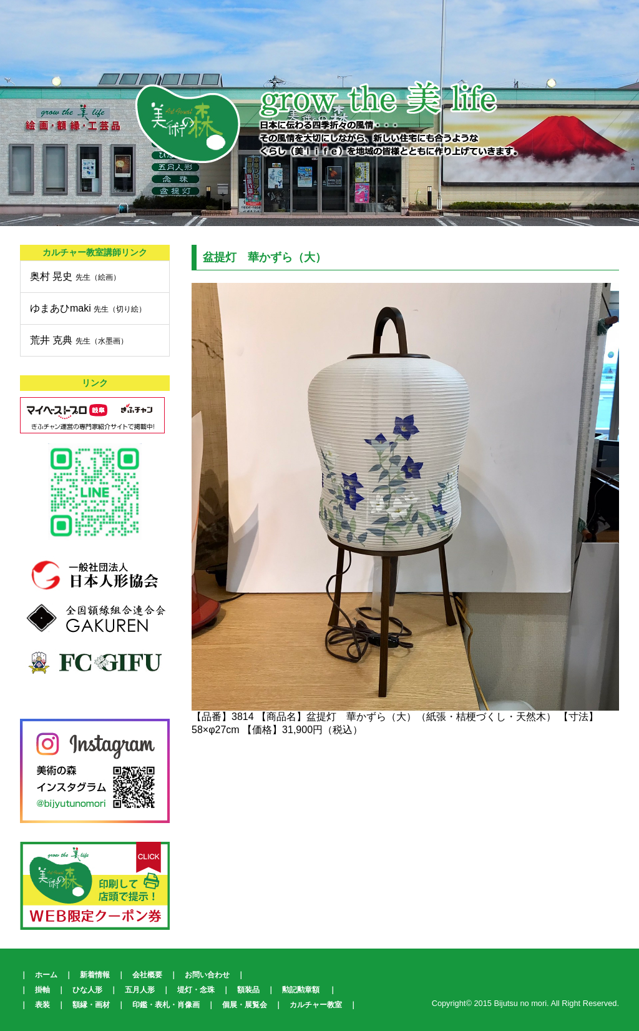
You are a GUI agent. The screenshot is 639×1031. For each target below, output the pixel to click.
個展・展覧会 (244, 1004)
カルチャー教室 (316, 1004)
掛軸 (42, 989)
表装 (42, 1004)
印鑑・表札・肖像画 (166, 1004)
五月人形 (140, 989)
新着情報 (95, 974)
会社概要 (147, 974)
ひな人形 (87, 989)
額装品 (248, 989)
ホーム (46, 974)
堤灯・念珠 (196, 989)
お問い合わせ (207, 974)
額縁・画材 (91, 1004)
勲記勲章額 (301, 989)
